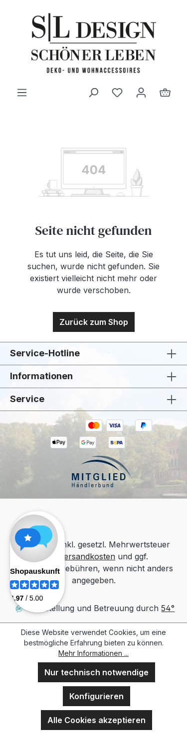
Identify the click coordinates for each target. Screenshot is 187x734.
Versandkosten (87, 556)
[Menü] (22, 92)
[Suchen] (93, 92)
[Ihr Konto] (141, 92)
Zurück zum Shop (93, 322)
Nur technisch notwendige (96, 672)
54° (168, 608)
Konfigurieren (96, 696)
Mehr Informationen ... (93, 653)
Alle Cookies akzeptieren (96, 720)
